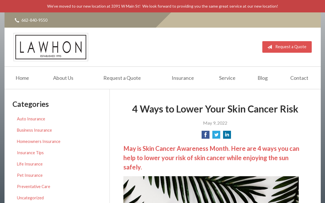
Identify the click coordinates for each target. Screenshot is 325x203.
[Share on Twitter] (216, 136)
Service (227, 78)
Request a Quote (285, 47)
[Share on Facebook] (206, 136)
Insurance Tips (30, 152)
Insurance (183, 78)
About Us (63, 78)
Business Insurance (34, 130)
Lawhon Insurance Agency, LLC (51, 47)
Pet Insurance (30, 175)
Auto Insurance (31, 118)
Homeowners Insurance (38, 141)
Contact (299, 78)
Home (22, 78)
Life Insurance (30, 164)
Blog (263, 78)
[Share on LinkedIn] (227, 136)
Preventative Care (33, 186)
